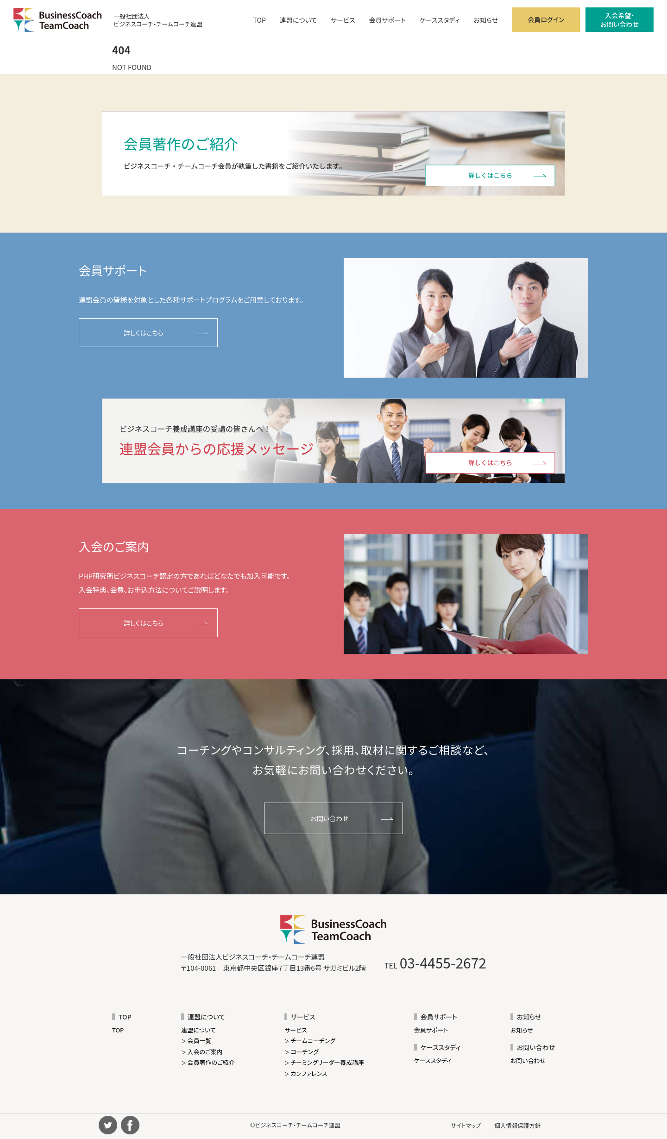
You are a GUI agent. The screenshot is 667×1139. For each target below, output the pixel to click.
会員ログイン (546, 19)
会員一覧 (196, 1040)
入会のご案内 (201, 1051)
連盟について (298, 20)
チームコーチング (309, 1040)
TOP (259, 20)
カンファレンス (305, 1073)
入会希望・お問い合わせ (620, 19)
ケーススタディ (440, 20)
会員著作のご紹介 (207, 1062)
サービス (343, 20)
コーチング (301, 1051)
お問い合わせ (329, 818)
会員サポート (387, 20)
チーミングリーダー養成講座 (324, 1062)
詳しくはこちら (144, 332)
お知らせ (485, 20)
